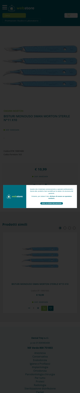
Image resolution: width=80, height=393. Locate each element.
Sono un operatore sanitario (51, 203)
